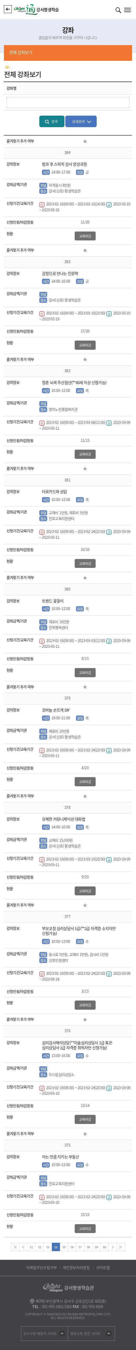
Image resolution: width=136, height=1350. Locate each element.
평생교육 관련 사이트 (85, 1333)
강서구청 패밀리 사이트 (40, 1333)
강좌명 (11, 88)
